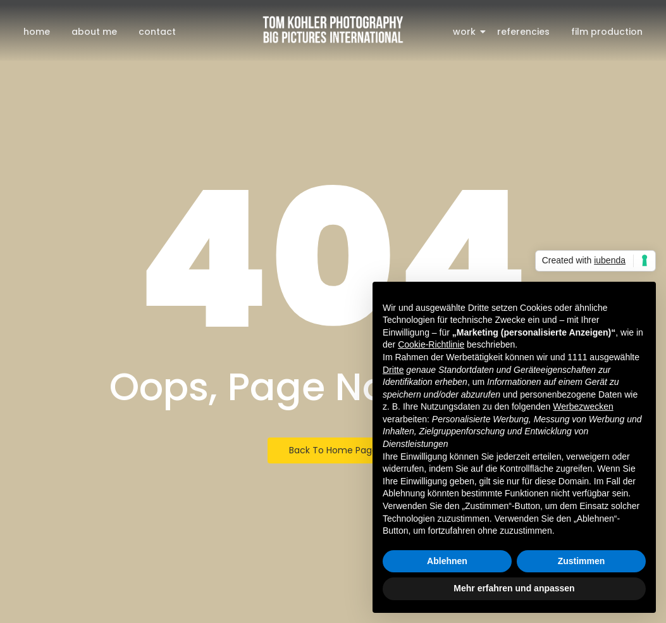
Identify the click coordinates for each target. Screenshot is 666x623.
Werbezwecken (583, 406)
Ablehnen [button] (447, 561)
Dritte (393, 370)
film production (607, 31)
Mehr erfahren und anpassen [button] (513, 588)
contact (157, 31)
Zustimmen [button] (581, 561)
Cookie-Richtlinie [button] (431, 344)
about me (94, 31)
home (36, 31)
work (466, 31)
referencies (523, 31)
